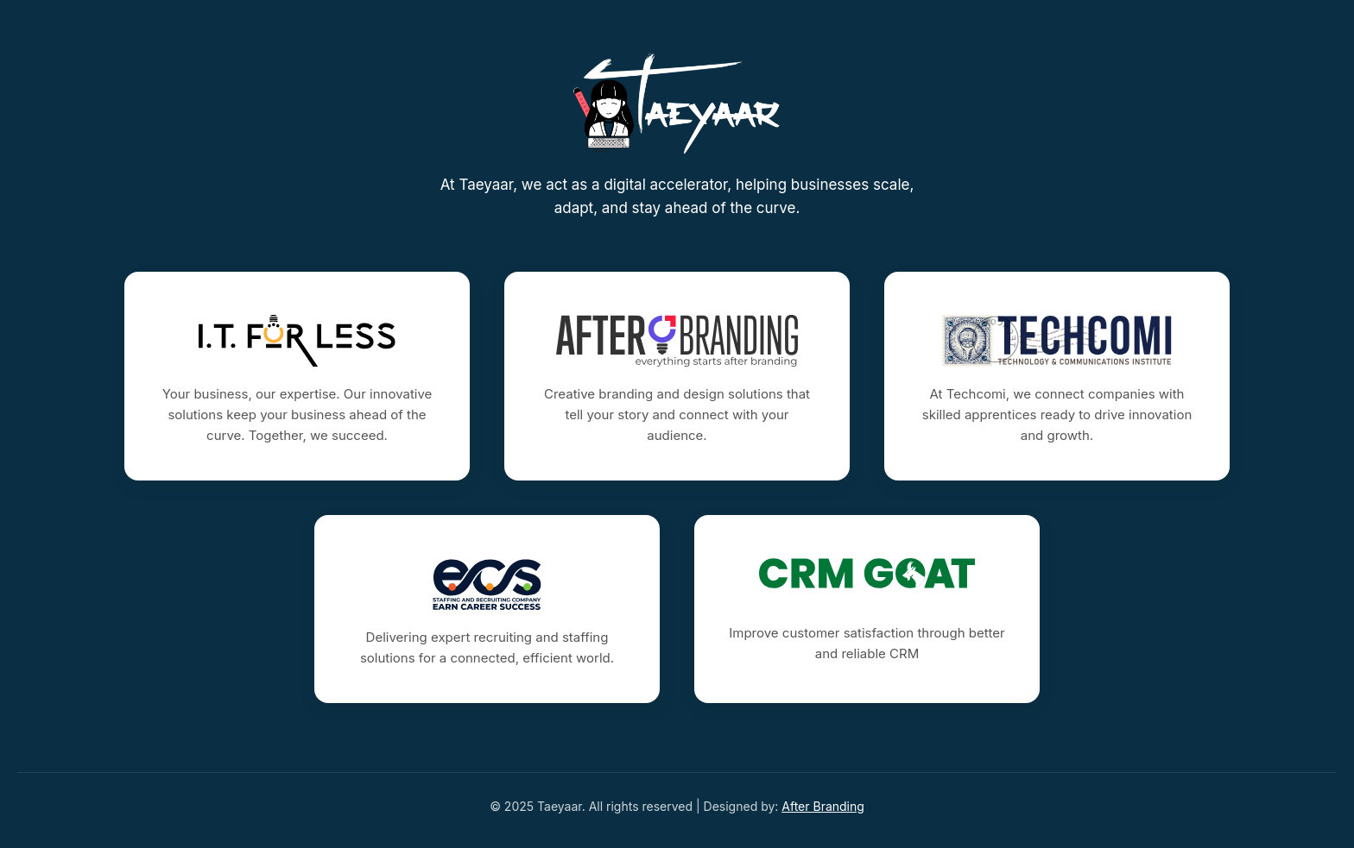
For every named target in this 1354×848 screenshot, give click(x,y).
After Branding (822, 806)
